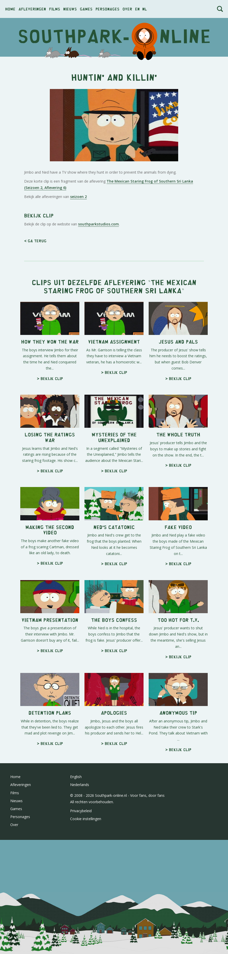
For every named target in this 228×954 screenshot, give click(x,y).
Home (10, 9)
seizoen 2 (78, 268)
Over (127, 9)
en (137, 9)
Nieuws (70, 9)
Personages (107, 9)
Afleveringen (32, 9)
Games (86, 9)
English (76, 920)
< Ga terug (35, 384)
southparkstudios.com (98, 367)
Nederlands (79, 928)
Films (54, 9)
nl (144, 9)
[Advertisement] (114, 98)
